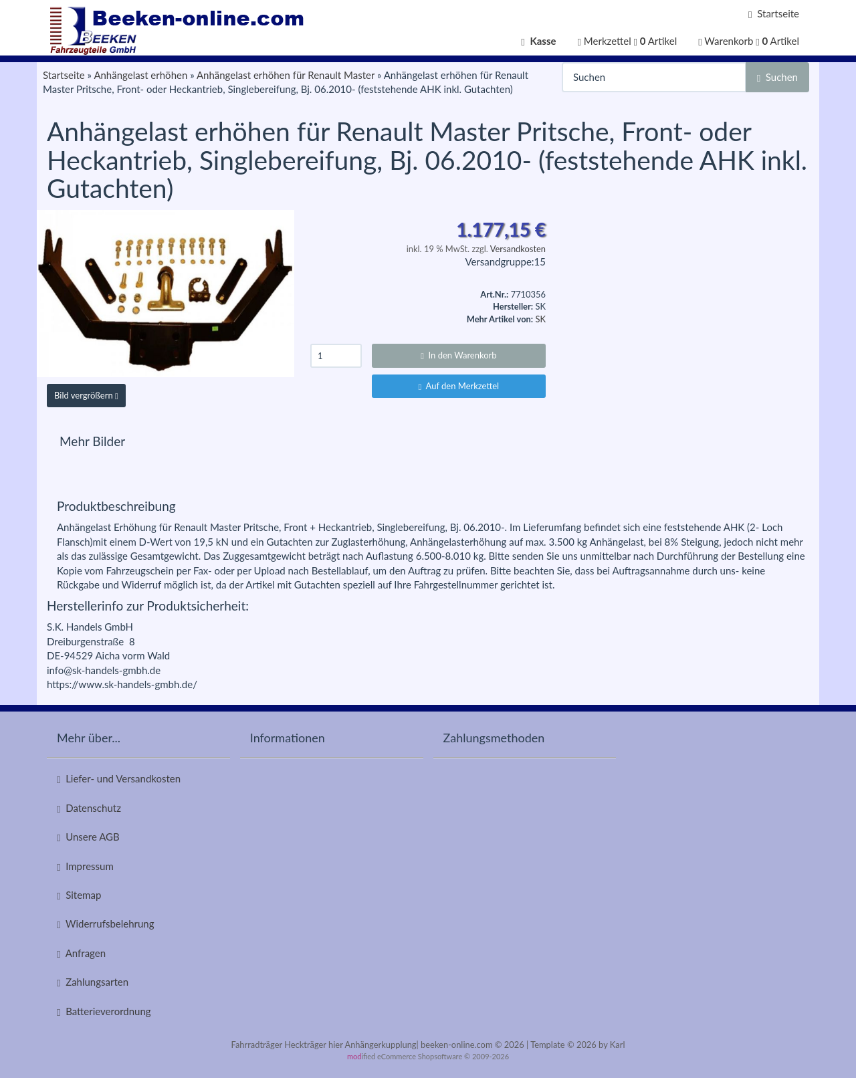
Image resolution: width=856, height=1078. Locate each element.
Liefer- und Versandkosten (119, 778)
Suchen (777, 77)
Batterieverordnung (104, 1011)
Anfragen (81, 953)
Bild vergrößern (86, 395)
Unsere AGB (88, 837)
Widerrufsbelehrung (105, 924)
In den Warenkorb (458, 355)
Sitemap (79, 895)
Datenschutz (89, 808)
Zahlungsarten (92, 982)
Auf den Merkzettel (459, 386)
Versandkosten (518, 248)
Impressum (85, 866)
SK (540, 319)
